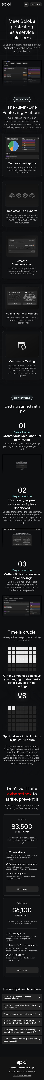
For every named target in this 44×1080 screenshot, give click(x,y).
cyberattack (19, 793)
